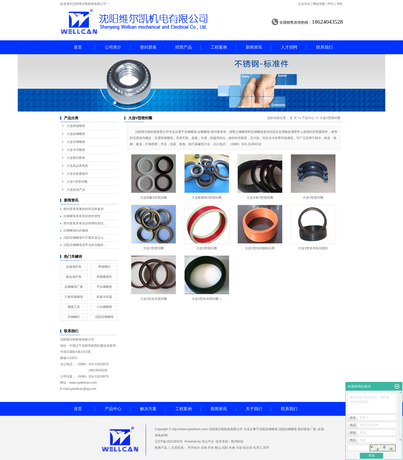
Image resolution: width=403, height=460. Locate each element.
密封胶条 (148, 47)
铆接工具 (74, 307)
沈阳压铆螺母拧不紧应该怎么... (84, 238)
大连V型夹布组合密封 (313, 248)
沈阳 (225, 447)
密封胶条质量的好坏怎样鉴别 (83, 209)
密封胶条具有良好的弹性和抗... (84, 223)
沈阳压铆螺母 (104, 317)
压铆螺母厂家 (74, 287)
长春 (232, 447)
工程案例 (218, 47)
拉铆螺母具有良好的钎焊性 (81, 216)
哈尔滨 (247, 447)
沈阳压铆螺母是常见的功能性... (84, 245)
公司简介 (113, 47)
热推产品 (161, 447)
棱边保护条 (73, 277)
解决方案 (148, 409)
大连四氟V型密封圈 (153, 197)
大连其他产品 (76, 189)
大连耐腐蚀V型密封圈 (207, 197)
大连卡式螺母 (76, 150)
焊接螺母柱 (104, 277)
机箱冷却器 (104, 297)
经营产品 (183, 47)
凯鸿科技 (237, 441)
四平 (266, 447)
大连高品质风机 (77, 166)
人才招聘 (289, 47)
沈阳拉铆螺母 (287, 429)
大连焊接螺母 (76, 126)
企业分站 (304, 4)
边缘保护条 (73, 267)
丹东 (211, 447)
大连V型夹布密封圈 (153, 299)
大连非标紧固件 (77, 174)
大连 (239, 447)
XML (339, 4)
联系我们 (324, 47)
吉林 (204, 447)
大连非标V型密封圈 (259, 197)
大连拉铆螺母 (76, 134)
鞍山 (218, 447)
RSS (331, 4)
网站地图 (319, 4)
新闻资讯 (254, 47)
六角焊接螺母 (74, 297)
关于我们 (254, 409)
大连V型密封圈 (77, 181)
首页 (78, 47)
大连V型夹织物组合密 (260, 248)
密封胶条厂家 (307, 429)
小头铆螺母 (104, 307)
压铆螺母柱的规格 (75, 230)
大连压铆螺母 (76, 142)
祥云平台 (208, 441)
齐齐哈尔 (194, 447)
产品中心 (308, 118)
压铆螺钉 (74, 317)
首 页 (293, 118)
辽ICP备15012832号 (169, 441)
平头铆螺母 (104, 287)
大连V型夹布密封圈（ (207, 299)
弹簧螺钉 (104, 267)
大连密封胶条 (76, 158)
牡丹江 (257, 447)
